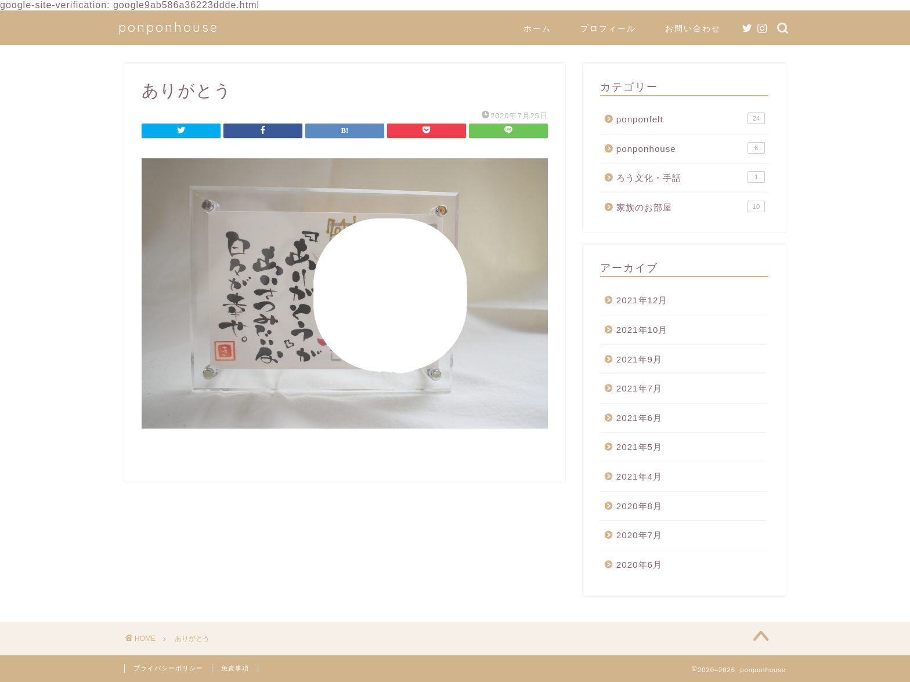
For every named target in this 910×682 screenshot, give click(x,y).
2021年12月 (642, 300)
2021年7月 (639, 388)
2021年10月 (642, 330)
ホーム (537, 28)
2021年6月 (639, 418)
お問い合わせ (693, 28)
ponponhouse (168, 27)
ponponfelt (690, 118)
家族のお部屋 (690, 206)
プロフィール (608, 28)
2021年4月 (639, 476)
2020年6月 (639, 564)
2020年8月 (639, 506)
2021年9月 (639, 359)
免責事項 (235, 668)
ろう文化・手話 (690, 177)
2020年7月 (639, 535)
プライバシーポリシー (168, 668)
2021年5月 (639, 447)
